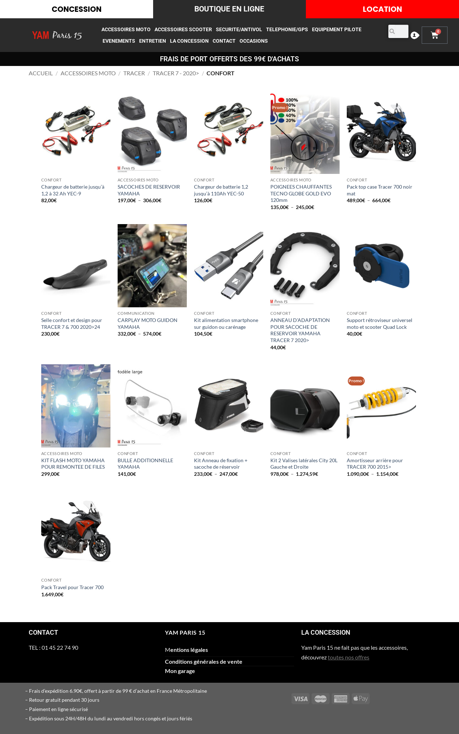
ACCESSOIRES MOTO (126, 29)
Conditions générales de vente (203, 661)
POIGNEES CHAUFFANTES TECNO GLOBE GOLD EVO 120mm (301, 193)
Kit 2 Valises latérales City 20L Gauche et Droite (303, 463)
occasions (254, 41)
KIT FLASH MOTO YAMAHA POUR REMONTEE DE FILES (73, 463)
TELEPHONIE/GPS (287, 29)
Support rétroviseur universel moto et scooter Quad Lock (379, 323)
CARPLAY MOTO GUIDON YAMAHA (148, 323)
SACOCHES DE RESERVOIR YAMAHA (149, 190)
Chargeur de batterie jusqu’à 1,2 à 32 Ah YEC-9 (72, 190)
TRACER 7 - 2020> (176, 73)
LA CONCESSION (189, 41)
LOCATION (382, 9)
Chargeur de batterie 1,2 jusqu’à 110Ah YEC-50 (221, 190)
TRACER (134, 73)
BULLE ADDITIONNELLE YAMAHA (145, 463)
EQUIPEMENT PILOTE (336, 29)
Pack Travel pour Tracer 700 (72, 587)
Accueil (41, 73)
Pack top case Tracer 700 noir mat (379, 190)
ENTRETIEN (152, 41)
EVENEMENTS (119, 41)
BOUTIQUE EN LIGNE (229, 9)
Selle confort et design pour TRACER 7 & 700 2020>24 (71, 323)
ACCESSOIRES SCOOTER (183, 29)
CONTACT (224, 41)
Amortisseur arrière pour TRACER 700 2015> (375, 463)
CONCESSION (76, 9)
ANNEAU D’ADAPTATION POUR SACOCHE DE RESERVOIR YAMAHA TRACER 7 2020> (300, 330)
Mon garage (180, 670)
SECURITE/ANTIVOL (239, 29)
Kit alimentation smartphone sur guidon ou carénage (226, 323)
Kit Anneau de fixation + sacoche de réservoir (220, 463)
